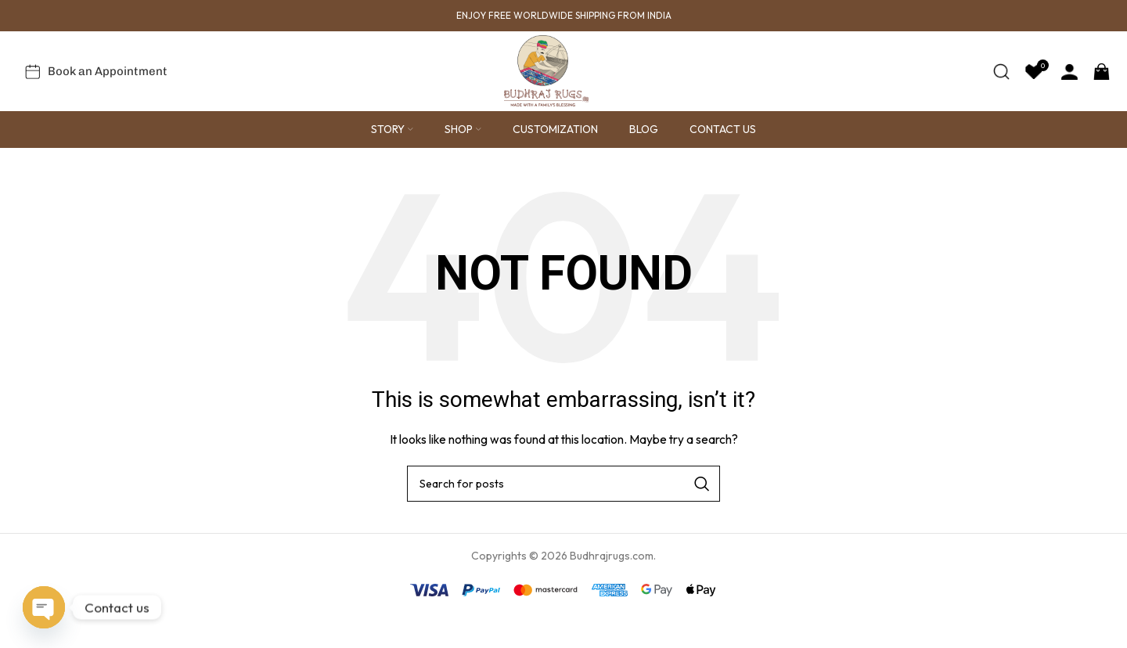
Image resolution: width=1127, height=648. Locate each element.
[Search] (1001, 84)
